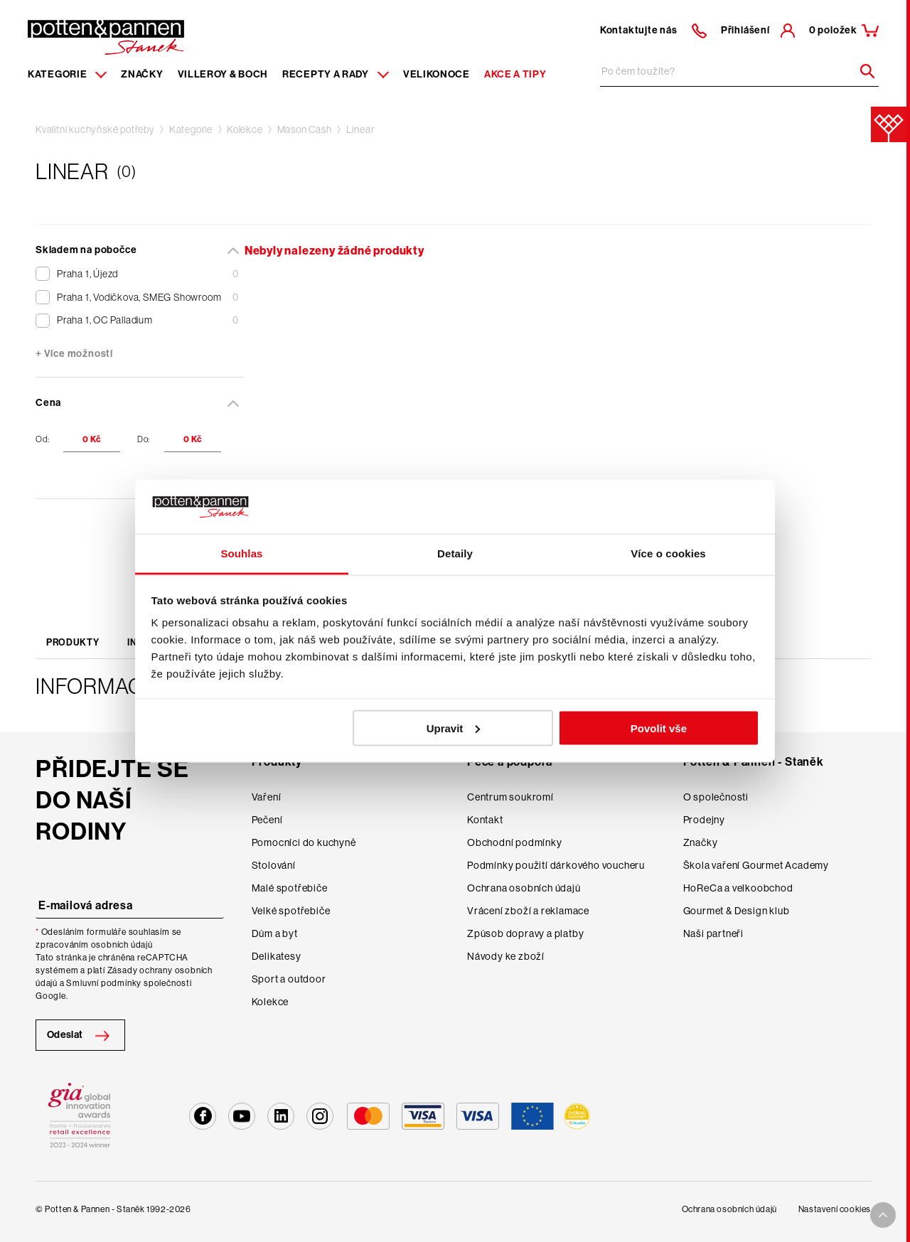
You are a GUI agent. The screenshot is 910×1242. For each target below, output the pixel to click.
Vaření (267, 797)
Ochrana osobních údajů (524, 888)
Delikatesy (276, 956)
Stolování (274, 865)
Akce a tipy (515, 74)
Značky (142, 74)
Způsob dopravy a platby (525, 933)
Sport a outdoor (289, 979)
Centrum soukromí (510, 797)
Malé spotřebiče (290, 888)
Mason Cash (304, 129)
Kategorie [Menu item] (67, 74)
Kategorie (191, 129)
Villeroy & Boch (223, 74)
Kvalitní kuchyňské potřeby (95, 129)
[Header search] (862, 71)
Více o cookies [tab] (668, 553)
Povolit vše (659, 728)
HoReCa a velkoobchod (738, 888)
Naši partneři (713, 933)
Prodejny (704, 819)
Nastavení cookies (834, 1209)
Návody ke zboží (506, 956)
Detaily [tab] (455, 553)
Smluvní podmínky (103, 983)
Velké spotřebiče (291, 910)
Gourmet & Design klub (736, 910)
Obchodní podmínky (514, 842)
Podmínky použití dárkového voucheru (556, 865)
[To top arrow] (883, 1215)
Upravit (454, 728)
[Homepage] (106, 36)
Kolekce (245, 129)
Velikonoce (436, 74)
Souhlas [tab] (241, 553)
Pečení (267, 819)
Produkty (72, 642)
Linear (360, 129)
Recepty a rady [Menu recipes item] (335, 74)
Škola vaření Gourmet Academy (756, 865)
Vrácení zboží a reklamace (528, 910)
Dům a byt (275, 933)
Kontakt (485, 819)
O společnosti (716, 797)
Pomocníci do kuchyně (304, 842)
